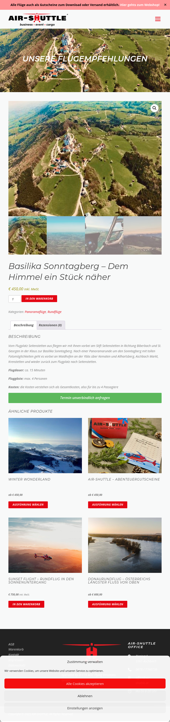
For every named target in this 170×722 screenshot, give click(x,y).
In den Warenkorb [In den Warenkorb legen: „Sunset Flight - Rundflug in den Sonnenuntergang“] (26, 605)
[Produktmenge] (14, 300)
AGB (11, 645)
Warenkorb (16, 650)
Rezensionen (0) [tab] (50, 326)
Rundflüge (55, 312)
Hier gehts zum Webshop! (140, 5)
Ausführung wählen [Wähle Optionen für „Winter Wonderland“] (28, 505)
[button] (154, 109)
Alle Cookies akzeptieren (85, 683)
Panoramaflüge (35, 312)
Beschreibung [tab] (23, 326)
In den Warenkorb (39, 299)
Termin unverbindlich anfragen (85, 398)
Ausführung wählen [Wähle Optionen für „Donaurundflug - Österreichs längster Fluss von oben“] (107, 605)
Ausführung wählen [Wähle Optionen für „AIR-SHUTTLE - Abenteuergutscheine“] (107, 505)
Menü (158, 19)
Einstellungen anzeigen (85, 708)
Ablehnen (85, 696)
